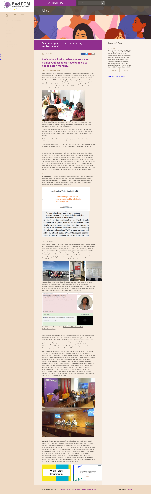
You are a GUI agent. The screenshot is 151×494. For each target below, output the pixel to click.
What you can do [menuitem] (11, 30)
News (114, 70)
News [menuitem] (9, 41)
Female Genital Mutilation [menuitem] (14, 20)
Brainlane (129, 489)
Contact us (64, 489)
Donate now (57, 3)
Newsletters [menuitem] (11, 46)
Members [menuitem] (9, 33)
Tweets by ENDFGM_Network (117, 76)
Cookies (83, 489)
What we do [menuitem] (9, 27)
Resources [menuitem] (9, 51)
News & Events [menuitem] (10, 37)
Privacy (77, 489)
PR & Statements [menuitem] (12, 44)
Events (126, 70)
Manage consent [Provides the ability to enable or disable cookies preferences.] (92, 489)
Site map (71, 489)
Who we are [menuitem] (9, 23)
